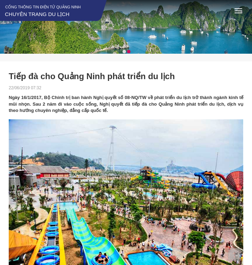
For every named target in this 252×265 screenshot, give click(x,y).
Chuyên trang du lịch (37, 14)
